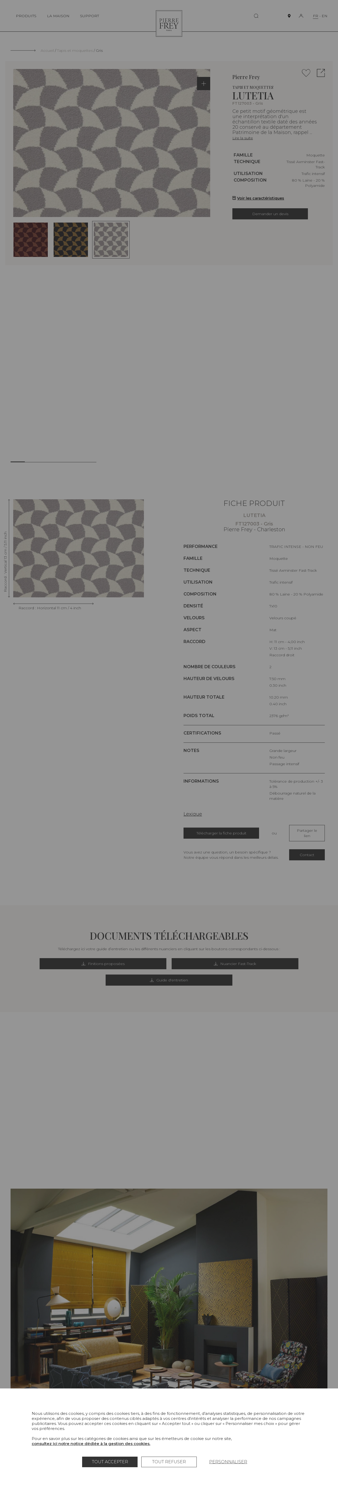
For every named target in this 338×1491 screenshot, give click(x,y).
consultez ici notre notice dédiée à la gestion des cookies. (91, 1443)
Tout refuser (169, 1461)
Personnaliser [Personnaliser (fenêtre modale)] (228, 1461)
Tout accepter (110, 1461)
